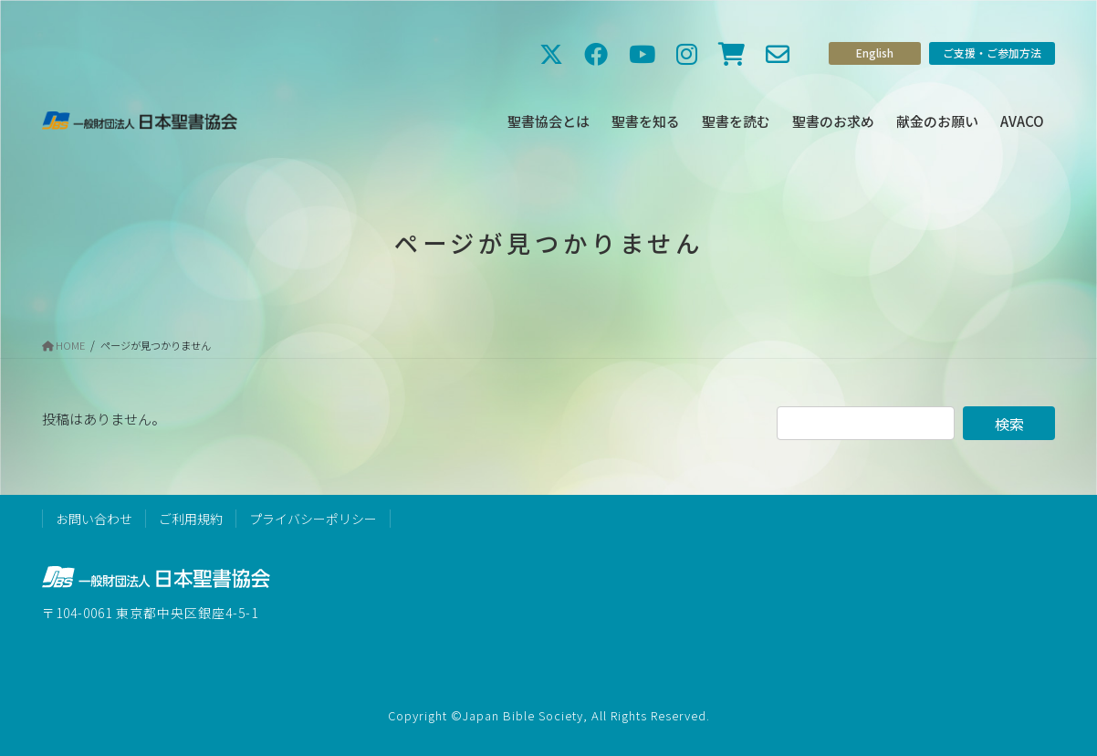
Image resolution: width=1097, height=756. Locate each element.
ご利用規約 (191, 518)
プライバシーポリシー (313, 518)
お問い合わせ (94, 518)
